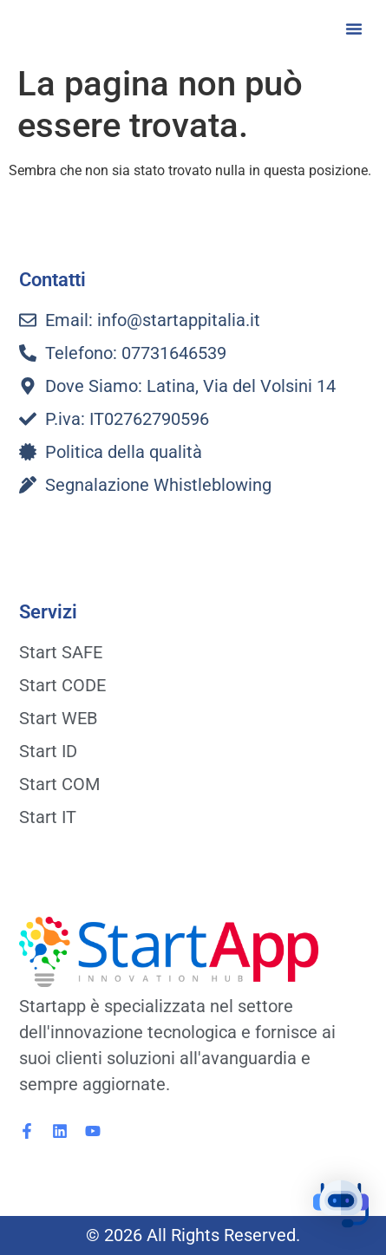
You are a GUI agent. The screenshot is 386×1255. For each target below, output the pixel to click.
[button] (354, 29)
